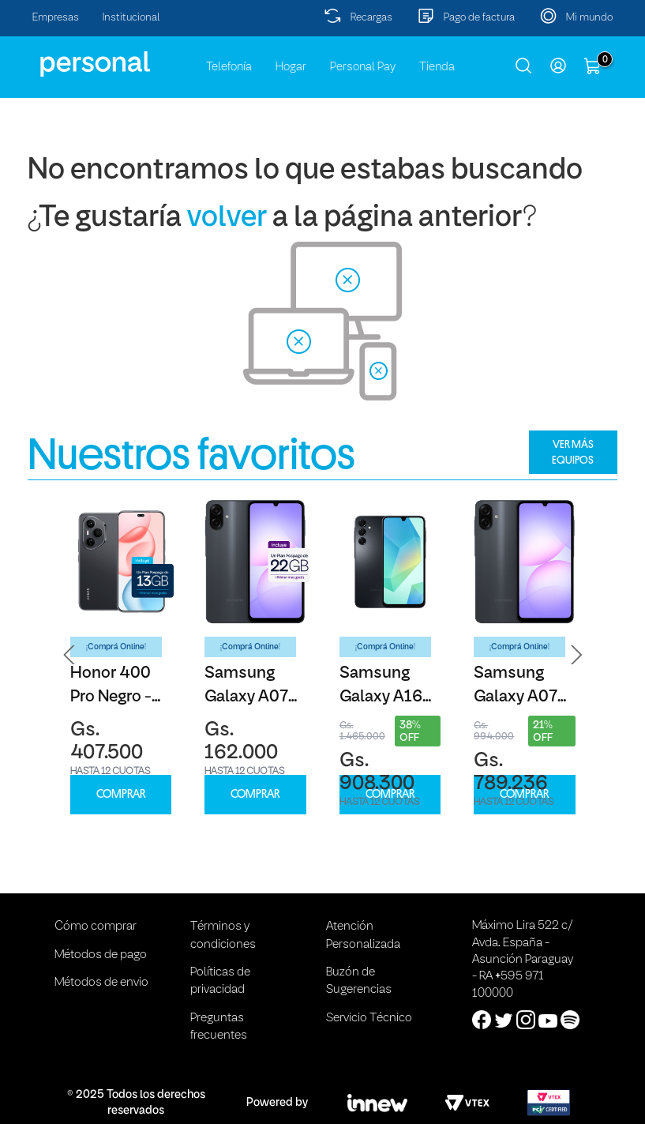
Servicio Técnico (369, 1018)
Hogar (291, 67)
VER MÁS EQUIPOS (573, 451)
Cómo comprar (95, 926)
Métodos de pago (100, 954)
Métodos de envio (101, 982)
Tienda (437, 67)
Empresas (55, 18)
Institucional (131, 18)
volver (227, 218)
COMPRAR (120, 794)
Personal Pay (363, 67)
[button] (69, 654)
